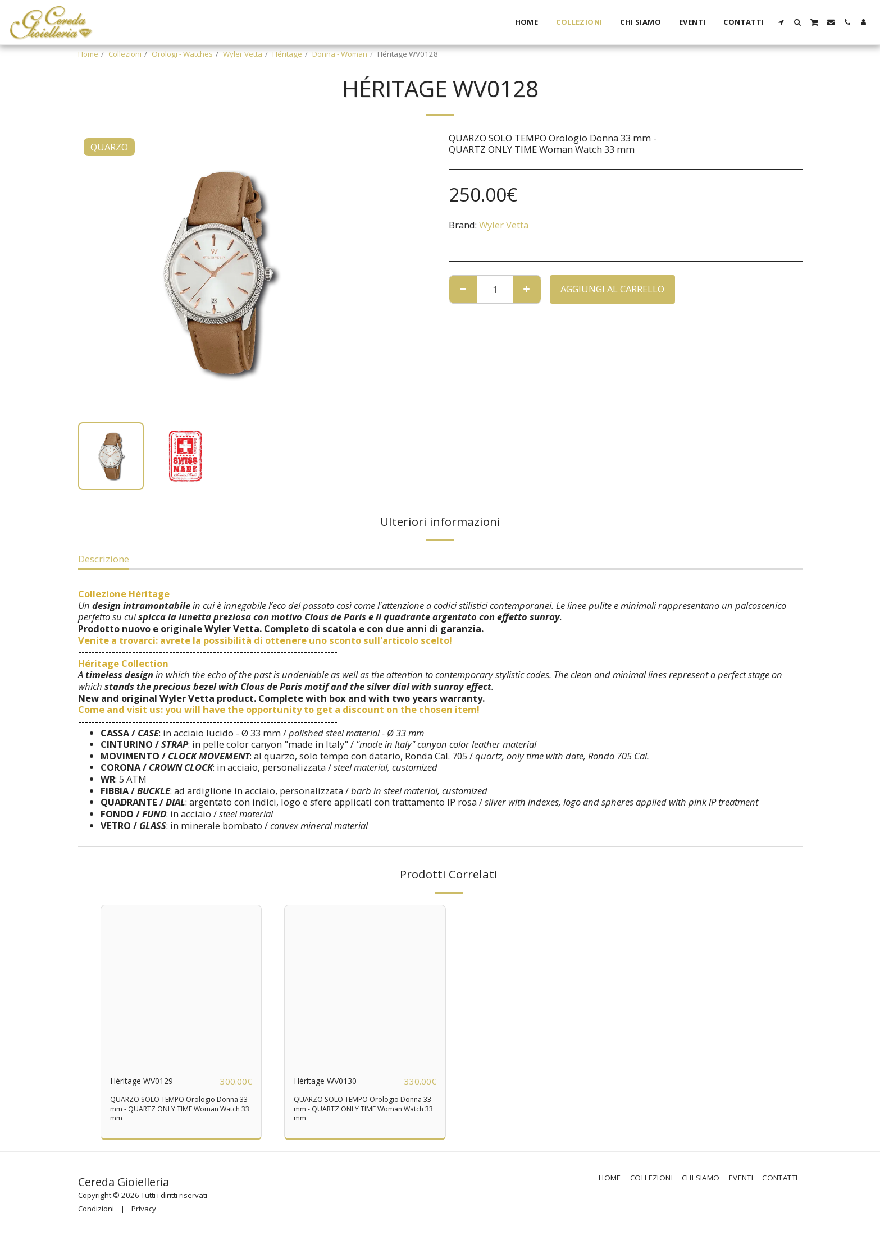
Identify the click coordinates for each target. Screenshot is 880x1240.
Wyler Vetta (242, 54)
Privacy (143, 1209)
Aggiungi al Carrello (612, 288)
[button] (781, 22)
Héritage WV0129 (147, 1080)
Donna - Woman (339, 54)
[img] (181, 985)
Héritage (287, 54)
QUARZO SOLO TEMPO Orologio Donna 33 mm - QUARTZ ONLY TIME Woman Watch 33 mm (178, 1109)
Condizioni (96, 1209)
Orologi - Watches (182, 54)
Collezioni (125, 54)
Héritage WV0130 (331, 1080)
